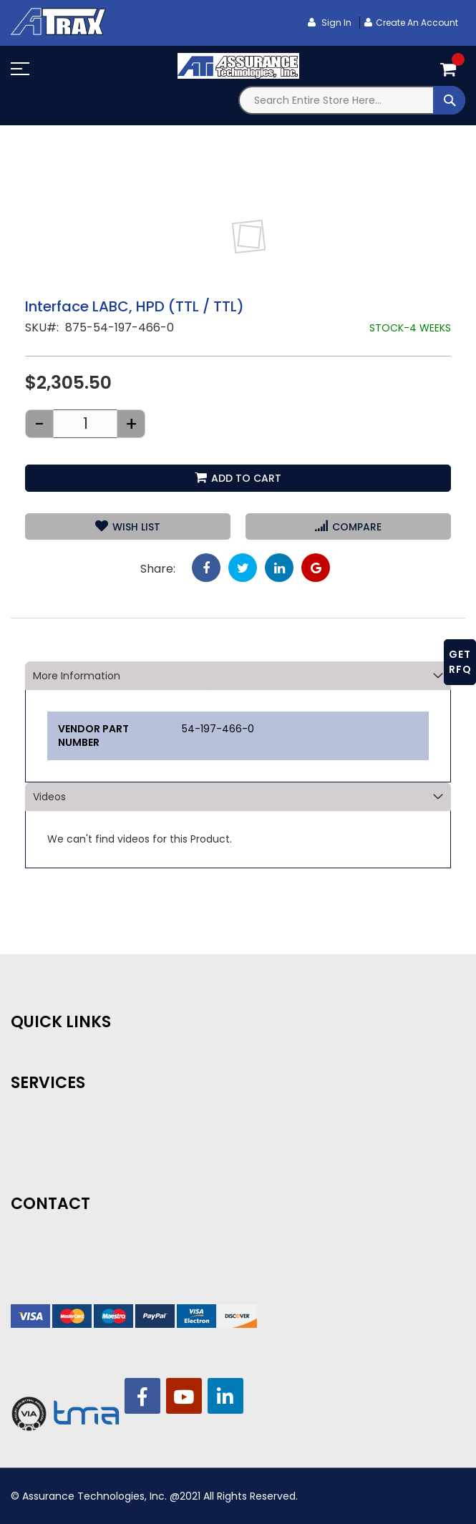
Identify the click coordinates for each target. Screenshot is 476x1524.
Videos (49, 797)
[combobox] (352, 100)
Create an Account (417, 22)
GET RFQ (460, 661)
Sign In (335, 22)
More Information (76, 676)
